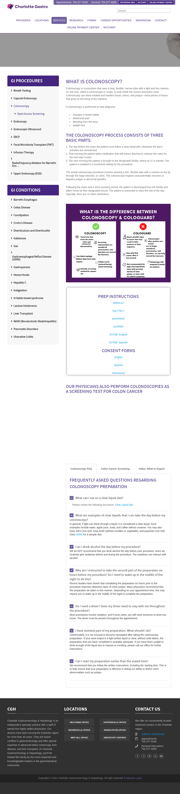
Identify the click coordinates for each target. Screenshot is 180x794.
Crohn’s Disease (23, 223)
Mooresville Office (79, 730)
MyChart (142, 3)
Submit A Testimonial (152, 734)
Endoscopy (20, 121)
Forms (91, 20)
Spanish (118, 365)
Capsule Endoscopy (25, 98)
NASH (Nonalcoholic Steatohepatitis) (35, 321)
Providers (23, 20)
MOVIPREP (118, 318)
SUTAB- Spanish (118, 342)
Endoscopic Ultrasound (27, 129)
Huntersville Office (115, 722)
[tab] (81, 469)
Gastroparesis (22, 267)
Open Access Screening (30, 114)
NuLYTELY (118, 310)
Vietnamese (118, 373)
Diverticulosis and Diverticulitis (32, 230)
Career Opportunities (116, 20)
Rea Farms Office (79, 722)
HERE (79, 534)
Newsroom (143, 20)
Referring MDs (127, 3)
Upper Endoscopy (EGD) (28, 173)
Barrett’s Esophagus (25, 200)
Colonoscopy (21, 106)
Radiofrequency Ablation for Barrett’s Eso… (34, 164)
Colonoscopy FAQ (81, 468)
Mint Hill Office (79, 738)
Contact (161, 20)
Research (76, 20)
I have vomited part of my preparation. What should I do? (113, 631)
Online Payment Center (160, 3)
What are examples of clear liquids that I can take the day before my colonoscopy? (117, 518)
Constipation (21, 215)
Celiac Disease (22, 207)
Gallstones (20, 238)
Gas (16, 246)
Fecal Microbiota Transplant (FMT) (34, 145)
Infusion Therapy (24, 152)
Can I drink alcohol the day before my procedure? (108, 547)
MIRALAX (118, 303)
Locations (42, 20)
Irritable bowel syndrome (28, 298)
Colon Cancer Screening (115, 468)
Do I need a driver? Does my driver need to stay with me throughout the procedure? (117, 608)
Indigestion (20, 290)
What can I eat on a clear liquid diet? (99, 498)
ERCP (17, 137)
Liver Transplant (23, 313)
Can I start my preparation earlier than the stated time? (111, 661)
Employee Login (133, 778)
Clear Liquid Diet (124, 504)
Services (59, 20)
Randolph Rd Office (115, 730)
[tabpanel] (118, 581)
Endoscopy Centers (115, 738)
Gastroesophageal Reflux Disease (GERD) (31, 258)
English (118, 357)
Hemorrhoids (21, 275)
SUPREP (118, 326)
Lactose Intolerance (25, 306)
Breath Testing (22, 90)
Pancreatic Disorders (26, 329)
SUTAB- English (118, 334)
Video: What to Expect (152, 468)
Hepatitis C (20, 282)
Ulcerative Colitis (23, 337)
